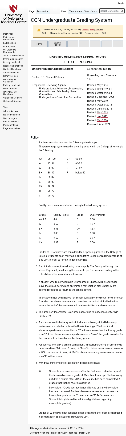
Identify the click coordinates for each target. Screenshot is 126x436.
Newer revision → (93, 33)
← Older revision (55, 33)
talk (92, 29)
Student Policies (58, 43)
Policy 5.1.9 (45, 316)
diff (44, 33)
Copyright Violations (39, 433)
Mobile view (84, 433)
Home (39, 43)
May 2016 (102, 120)
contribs (99, 29)
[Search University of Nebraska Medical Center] (112, 10)
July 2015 (102, 116)
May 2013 (102, 112)
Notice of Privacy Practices (64, 433)
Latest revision (71, 33)
